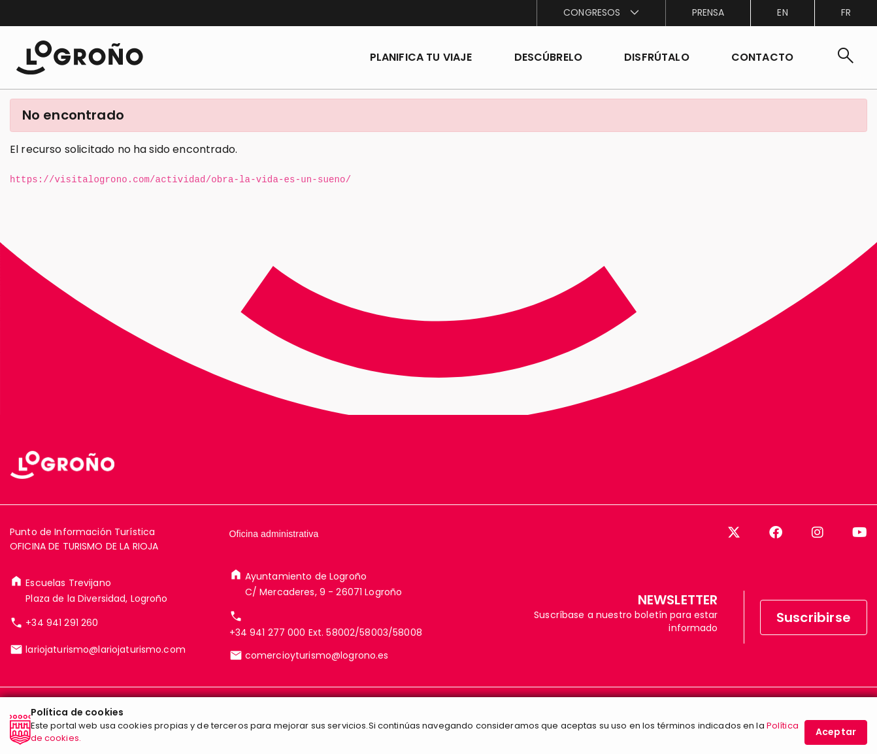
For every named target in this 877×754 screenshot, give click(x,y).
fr (846, 12)
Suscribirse (813, 617)
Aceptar (836, 731)
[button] (548, 57)
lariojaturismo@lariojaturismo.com (105, 649)
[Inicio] (79, 57)
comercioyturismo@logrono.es (317, 655)
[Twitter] (733, 532)
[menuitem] (601, 13)
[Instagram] (817, 532)
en (782, 12)
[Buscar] (845, 57)
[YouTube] (859, 532)
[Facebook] (775, 532)
